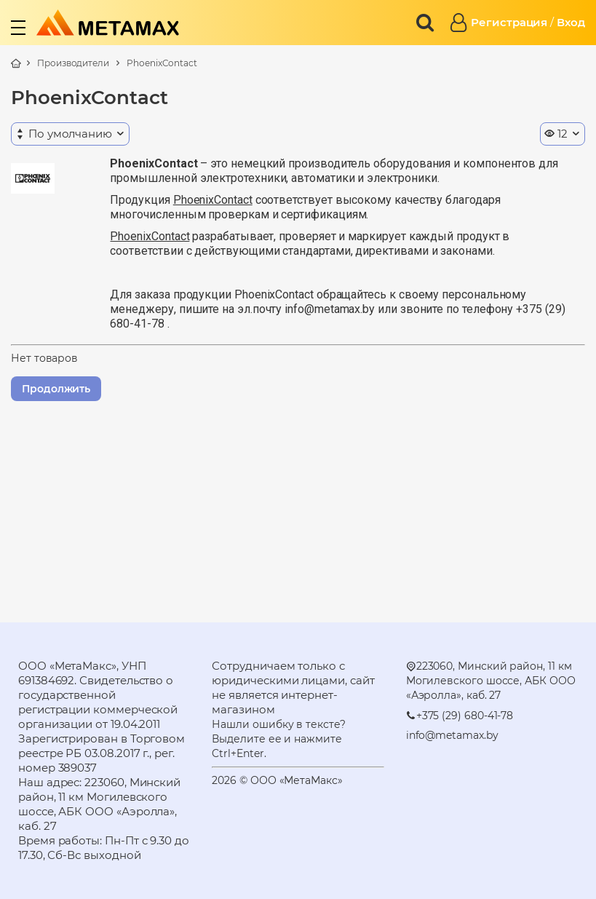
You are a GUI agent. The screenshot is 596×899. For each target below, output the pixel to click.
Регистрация (509, 22)
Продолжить (56, 388)
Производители (73, 63)
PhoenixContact (162, 63)
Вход (571, 22)
